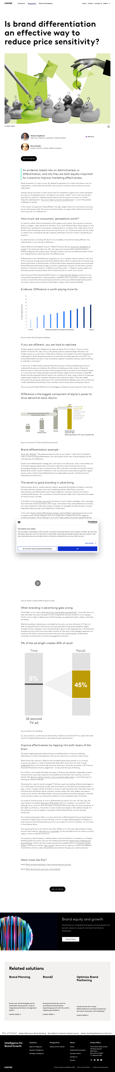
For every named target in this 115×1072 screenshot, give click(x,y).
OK (78, 549)
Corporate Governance (77, 1050)
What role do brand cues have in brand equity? (43, 869)
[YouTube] (98, 1060)
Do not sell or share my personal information (37, 549)
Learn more (14, 1014)
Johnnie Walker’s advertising (70, 513)
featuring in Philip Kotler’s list (51, 803)
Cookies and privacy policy (100, 1067)
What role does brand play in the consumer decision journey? (48, 864)
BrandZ (48, 977)
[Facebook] (95, 1060)
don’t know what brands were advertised (61, 612)
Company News (75, 1053)
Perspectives (32, 3)
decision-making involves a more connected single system (52, 777)
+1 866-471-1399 (96, 1055)
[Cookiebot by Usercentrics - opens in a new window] (89, 522)
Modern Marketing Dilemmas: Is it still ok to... (97, 1033)
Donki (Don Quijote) (28, 454)
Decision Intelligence (36, 1050)
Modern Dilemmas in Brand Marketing (32, 1033)
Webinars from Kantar (57, 1047)
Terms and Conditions (83, 1067)
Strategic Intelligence (37, 1053)
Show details (89, 543)
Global (105, 3)
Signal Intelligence (36, 1047)
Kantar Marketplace (45, 3)
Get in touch (48, 845)
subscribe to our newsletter (49, 831)
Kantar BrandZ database (69, 275)
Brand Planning (19, 977)
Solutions (21, 3)
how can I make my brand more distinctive (57, 200)
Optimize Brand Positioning (87, 979)
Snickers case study (43, 501)
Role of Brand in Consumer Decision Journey (63, 1033)
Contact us (98, 3)
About (84, 3)
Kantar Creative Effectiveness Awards (45, 513)
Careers (90, 3)
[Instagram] (91, 1060)
